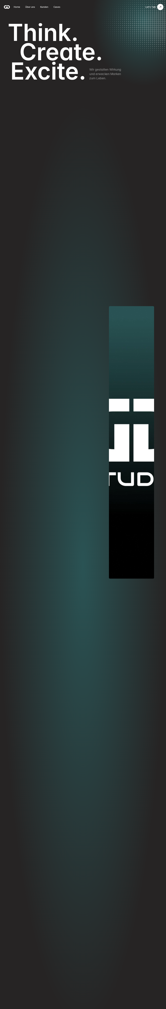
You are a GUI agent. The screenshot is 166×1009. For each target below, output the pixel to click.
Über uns (30, 7)
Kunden (44, 7)
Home (17, 7)
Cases (56, 7)
